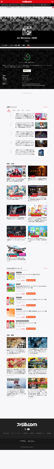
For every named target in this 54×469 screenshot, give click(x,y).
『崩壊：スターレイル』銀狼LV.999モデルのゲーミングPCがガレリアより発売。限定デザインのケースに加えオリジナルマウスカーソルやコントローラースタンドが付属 (24, 153)
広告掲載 (46, 452)
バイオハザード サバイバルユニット (17, 242)
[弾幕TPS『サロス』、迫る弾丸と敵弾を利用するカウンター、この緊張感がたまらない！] (37, 172)
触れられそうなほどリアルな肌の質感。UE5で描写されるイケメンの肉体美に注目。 (16, 223)
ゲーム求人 (35, 4)
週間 (18, 111)
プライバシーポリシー (17, 452)
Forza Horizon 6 (13, 262)
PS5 (15, 4)
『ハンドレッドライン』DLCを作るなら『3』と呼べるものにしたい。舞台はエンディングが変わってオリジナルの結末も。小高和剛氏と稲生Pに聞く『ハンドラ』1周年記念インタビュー (16, 411)
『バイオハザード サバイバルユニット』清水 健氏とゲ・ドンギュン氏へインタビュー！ (16, 246)
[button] (27, 88)
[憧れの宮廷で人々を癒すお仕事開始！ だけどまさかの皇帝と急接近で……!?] (16, 194)
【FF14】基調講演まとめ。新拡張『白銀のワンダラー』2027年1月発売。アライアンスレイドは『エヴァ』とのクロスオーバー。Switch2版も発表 (37, 365)
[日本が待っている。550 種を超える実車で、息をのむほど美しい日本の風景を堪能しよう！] (16, 257)
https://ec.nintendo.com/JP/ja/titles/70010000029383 (33, 86)
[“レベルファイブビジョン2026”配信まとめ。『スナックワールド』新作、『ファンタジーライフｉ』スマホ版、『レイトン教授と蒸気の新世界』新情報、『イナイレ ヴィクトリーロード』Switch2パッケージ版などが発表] (37, 401)
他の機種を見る (28, 80)
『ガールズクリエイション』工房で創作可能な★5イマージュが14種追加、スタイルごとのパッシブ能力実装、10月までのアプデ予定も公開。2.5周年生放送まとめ (37, 224)
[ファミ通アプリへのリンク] (23, 460)
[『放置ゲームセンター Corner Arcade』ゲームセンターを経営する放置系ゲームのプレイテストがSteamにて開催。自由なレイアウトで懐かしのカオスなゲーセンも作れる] (41, 135)
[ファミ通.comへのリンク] (27, 2)
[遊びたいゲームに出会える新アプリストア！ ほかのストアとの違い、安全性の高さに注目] (37, 237)
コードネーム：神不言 (14, 219)
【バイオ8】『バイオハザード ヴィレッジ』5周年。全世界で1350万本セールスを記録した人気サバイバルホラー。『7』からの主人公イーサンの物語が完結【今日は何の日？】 (24, 144)
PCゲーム (20, 4)
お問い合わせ (8, 452)
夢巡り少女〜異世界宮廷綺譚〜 (16, 199)
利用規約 (25, 452)
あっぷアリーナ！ (35, 242)
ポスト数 (28, 111)
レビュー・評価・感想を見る (26, 63)
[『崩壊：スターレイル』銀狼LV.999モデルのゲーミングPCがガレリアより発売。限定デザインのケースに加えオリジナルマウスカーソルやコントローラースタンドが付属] (41, 153)
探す (29, 71)
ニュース (42, 4)
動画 (46, 4)
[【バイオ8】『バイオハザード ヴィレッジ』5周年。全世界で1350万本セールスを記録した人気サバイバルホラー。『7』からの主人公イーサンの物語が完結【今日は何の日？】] (41, 144)
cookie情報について (39, 452)
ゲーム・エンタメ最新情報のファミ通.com (9, 7)
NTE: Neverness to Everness (15, 177)
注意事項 (31, 452)
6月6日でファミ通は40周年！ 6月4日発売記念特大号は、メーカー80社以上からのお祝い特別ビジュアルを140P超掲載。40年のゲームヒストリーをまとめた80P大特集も (16, 388)
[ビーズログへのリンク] (31, 460)
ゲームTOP (4, 45)
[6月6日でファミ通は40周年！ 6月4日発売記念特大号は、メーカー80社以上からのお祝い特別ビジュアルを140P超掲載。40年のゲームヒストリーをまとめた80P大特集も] (16, 378)
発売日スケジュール (27, 4)
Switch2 (7, 4)
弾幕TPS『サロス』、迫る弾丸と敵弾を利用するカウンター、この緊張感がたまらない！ (37, 181)
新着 (3, 4)
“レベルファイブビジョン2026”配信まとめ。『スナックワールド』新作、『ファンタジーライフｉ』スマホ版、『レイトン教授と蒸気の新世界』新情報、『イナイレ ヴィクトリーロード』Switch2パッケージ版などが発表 (37, 411)
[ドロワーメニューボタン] (1, 1)
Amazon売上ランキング (14, 275)
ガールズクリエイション (36, 219)
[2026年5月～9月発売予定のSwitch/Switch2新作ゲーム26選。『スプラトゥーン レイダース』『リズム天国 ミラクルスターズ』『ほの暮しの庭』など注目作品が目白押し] (37, 378)
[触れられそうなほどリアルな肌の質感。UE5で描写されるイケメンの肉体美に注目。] (16, 214)
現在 (9, 111)
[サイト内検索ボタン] (52, 1)
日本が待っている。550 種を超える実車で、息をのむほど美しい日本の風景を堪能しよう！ (16, 266)
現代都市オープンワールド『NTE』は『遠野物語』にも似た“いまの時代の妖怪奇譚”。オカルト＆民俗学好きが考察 (16, 182)
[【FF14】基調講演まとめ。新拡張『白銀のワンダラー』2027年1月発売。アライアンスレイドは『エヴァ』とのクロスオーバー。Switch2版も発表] (37, 356)
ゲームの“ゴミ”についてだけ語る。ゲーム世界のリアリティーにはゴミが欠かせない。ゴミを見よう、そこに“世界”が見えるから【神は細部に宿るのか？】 (16, 365)
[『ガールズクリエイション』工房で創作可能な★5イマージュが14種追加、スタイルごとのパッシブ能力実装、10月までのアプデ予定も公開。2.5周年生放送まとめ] (37, 214)
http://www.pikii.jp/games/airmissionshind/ (31, 85)
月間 (23, 111)
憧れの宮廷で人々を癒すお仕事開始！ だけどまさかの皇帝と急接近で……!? (16, 202)
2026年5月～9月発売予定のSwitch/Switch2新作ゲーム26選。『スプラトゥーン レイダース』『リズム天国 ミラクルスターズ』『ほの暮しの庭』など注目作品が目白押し (37, 388)
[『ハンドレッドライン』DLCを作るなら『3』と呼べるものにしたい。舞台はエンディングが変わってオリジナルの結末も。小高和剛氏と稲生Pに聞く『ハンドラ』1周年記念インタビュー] (16, 401)
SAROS (33, 177)
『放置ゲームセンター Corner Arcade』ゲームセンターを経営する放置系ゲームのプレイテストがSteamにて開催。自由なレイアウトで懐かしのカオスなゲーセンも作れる (24, 135)
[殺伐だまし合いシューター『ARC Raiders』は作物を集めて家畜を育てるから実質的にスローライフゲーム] (37, 194)
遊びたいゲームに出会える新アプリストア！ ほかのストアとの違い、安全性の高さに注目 (37, 246)
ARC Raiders (34, 199)
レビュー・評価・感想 (15, 45)
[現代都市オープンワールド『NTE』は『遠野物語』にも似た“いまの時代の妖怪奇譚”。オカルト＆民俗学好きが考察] (16, 172)
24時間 (13, 111)
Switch (11, 4)
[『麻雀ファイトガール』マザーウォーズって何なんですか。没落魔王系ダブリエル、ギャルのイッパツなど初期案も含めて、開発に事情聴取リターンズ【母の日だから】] (41, 117)
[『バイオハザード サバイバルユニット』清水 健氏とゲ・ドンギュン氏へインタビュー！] (16, 237)
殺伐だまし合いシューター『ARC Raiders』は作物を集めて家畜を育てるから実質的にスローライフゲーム (37, 203)
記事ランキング (12, 108)
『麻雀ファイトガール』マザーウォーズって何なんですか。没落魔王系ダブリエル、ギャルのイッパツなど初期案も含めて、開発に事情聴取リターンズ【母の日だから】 (24, 117)
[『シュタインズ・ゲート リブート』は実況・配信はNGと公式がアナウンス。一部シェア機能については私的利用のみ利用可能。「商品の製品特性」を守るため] (41, 126)
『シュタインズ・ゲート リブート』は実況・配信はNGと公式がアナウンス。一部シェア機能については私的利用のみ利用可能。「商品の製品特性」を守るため (24, 126)
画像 (24, 45)
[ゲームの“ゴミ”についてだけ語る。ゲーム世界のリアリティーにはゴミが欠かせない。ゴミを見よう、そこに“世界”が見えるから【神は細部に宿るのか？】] (16, 356)
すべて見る (45, 108)
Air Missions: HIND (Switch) (24, 7)
